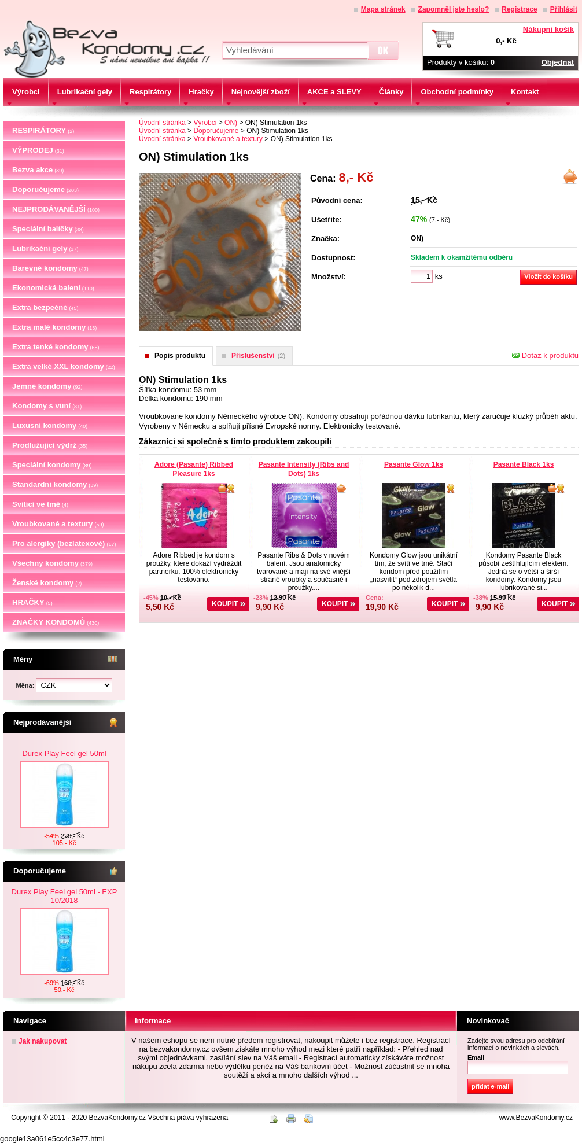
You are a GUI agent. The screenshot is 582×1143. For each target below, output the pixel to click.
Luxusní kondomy (49, 425)
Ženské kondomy (47, 582)
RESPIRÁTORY (43, 130)
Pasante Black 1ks (523, 464)
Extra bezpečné (45, 307)
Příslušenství (258, 356)
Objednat (558, 62)
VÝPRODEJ (38, 150)
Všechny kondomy (52, 563)
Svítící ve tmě (40, 504)
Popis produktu (179, 356)
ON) (230, 123)
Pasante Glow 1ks (413, 464)
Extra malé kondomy (54, 327)
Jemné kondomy (47, 386)
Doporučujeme (45, 189)
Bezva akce (38, 169)
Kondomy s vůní (47, 405)
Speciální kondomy (52, 464)
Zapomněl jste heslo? (453, 9)
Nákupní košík (548, 29)
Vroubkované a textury (58, 523)
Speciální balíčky (48, 228)
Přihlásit (563, 9)
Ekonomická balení (53, 287)
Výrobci (204, 123)
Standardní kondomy (55, 484)
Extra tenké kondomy (56, 346)
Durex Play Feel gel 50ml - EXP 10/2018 (64, 896)
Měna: (26, 685)
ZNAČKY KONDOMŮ (55, 622)
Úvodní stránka (162, 123)
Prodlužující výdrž (49, 445)
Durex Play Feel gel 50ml (64, 797)
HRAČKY (32, 602)
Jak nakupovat (43, 1041)
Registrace (519, 9)
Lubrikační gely (45, 248)
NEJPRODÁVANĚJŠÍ (56, 209)
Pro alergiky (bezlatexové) (64, 543)
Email (475, 1057)
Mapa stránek (383, 9)
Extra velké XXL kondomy (63, 366)
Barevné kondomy (50, 268)
